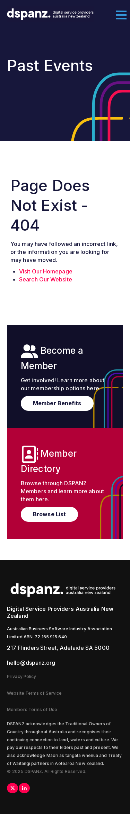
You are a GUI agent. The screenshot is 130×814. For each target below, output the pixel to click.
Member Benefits (57, 403)
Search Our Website (45, 279)
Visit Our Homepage (45, 271)
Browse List (49, 514)
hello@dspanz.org (31, 662)
